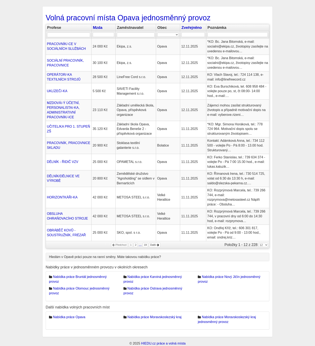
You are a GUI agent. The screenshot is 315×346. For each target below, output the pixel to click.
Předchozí (119, 244)
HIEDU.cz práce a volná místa (163, 343)
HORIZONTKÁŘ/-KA (62, 197)
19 (145, 244)
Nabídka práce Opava (69, 317)
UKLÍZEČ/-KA (57, 91)
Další (154, 244)
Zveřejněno (191, 27)
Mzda (97, 27)
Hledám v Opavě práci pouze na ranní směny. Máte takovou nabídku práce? (105, 257)
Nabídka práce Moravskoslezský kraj (154, 317)
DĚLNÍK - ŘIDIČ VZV (62, 162)
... (140, 245)
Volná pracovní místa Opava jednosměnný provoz (128, 17)
